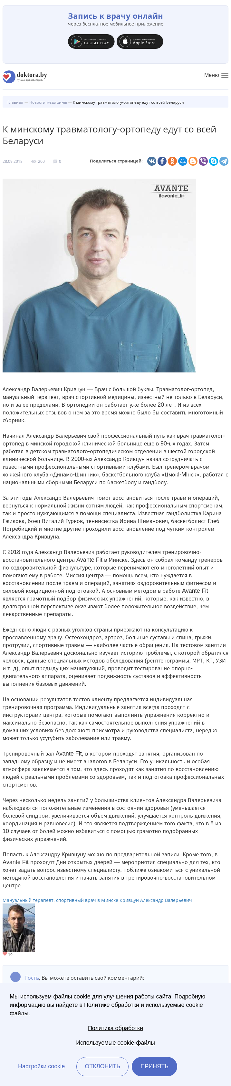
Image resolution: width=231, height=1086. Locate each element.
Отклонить (102, 1066)
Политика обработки (115, 1028)
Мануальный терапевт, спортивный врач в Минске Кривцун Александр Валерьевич (97, 900)
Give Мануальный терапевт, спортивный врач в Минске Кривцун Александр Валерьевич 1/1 (5, 954)
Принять (154, 1066)
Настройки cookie (41, 1066)
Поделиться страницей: (116, 161)
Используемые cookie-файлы (115, 1042)
